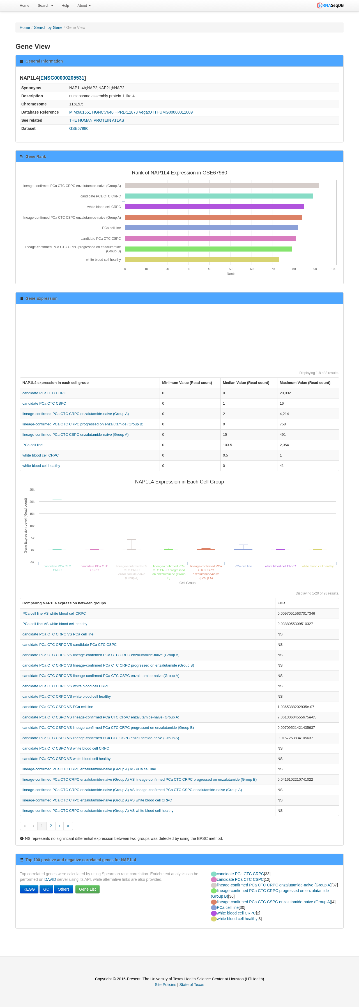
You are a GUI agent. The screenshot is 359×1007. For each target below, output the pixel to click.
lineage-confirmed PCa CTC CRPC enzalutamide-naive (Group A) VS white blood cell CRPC (97, 800)
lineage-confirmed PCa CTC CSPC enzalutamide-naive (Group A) (75, 434)
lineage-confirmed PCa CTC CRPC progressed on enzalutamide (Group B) (82, 424)
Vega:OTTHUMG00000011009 (166, 112)
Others (64, 889)
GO (46, 889)
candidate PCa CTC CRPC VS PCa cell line (57, 634)
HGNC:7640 (102, 112)
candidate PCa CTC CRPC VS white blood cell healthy (66, 696)
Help (65, 5)
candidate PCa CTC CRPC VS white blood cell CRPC (65, 686)
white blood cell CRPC (40, 455)
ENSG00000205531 (62, 78)
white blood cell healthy (41, 466)
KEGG (29, 889)
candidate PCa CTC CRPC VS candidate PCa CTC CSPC (69, 644)
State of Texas (192, 984)
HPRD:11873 (126, 112)
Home (24, 5)
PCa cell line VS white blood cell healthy (54, 624)
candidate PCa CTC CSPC (44, 403)
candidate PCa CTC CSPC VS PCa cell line (57, 707)
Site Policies (165, 984)
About (84, 5)
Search (45, 5)
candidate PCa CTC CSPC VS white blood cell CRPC (65, 748)
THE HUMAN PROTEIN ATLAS (96, 120)
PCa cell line (32, 445)
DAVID (50, 879)
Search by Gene (48, 27)
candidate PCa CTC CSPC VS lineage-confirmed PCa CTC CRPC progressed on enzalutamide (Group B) (108, 727)
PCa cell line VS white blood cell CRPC (54, 613)
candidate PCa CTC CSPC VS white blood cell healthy (66, 759)
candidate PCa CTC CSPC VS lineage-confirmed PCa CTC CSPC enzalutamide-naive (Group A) (100, 738)
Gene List (87, 889)
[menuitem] (24, 5)
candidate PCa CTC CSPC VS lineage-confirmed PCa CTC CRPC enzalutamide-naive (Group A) (100, 717)
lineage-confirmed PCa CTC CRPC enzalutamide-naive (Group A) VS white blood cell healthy (97, 810)
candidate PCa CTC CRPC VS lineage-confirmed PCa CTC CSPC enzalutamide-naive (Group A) (100, 676)
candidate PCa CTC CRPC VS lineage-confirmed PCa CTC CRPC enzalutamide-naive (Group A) (101, 655)
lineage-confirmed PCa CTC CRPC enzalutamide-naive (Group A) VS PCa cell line (89, 769)
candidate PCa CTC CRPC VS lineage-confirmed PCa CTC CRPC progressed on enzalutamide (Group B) (108, 665)
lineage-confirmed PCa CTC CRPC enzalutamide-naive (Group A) (75, 414)
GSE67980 (79, 128)
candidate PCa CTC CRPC (44, 393)
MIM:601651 (80, 112)
